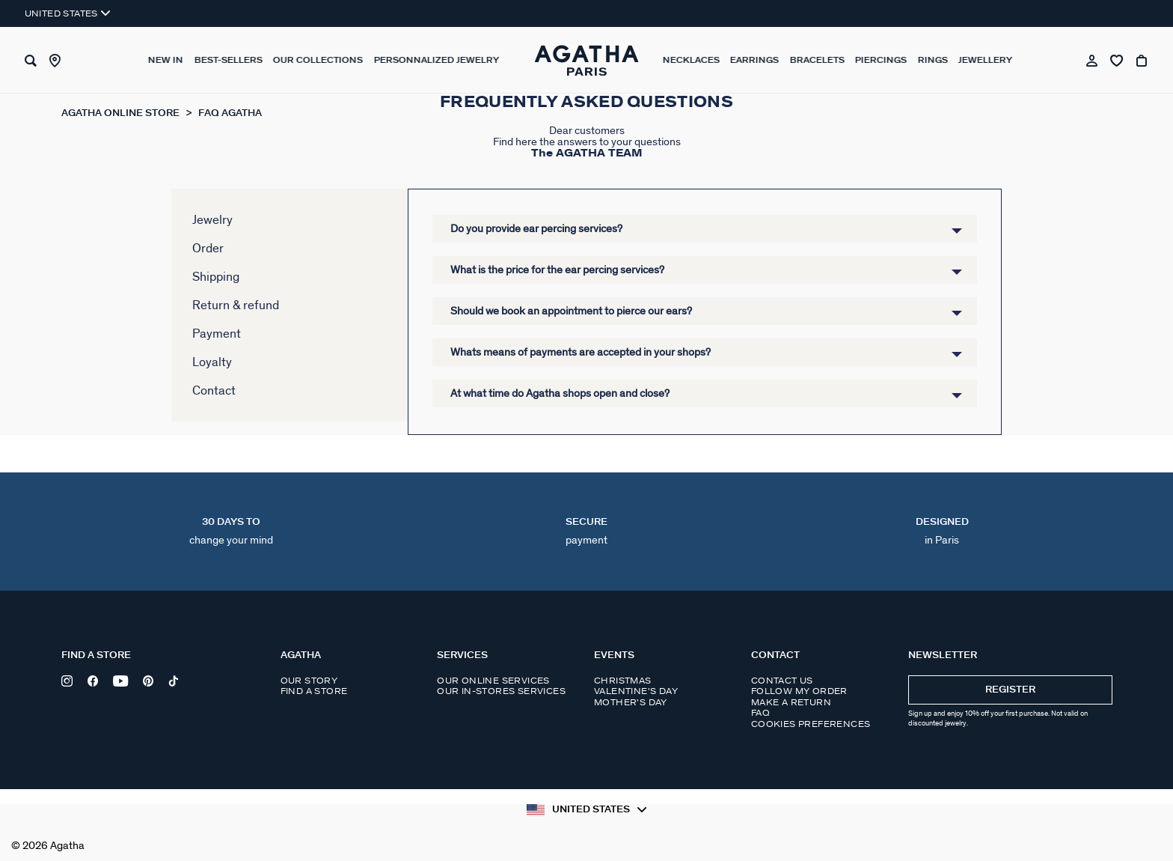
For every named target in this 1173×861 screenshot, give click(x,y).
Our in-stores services (501, 691)
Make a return (791, 702)
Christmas (623, 680)
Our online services (493, 680)
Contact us (782, 680)
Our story (309, 680)
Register (1010, 690)
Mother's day (630, 702)
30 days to (231, 531)
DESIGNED (942, 531)
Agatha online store (121, 113)
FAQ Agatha (230, 113)
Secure (586, 531)
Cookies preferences (811, 723)
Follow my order (799, 691)
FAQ (760, 712)
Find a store (314, 691)
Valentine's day (636, 691)
